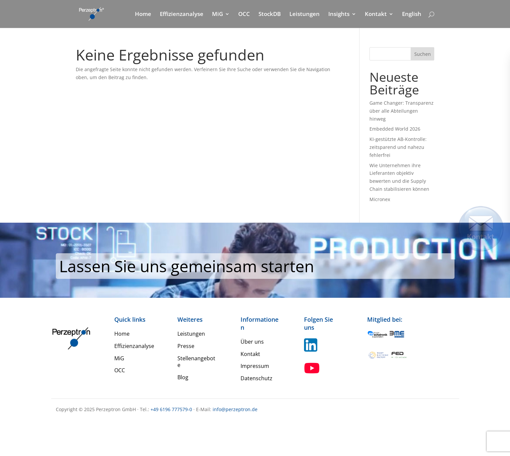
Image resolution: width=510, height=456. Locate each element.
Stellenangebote (196, 362)
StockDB (269, 15)
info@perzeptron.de (235, 409)
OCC (244, 15)
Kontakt (376, 15)
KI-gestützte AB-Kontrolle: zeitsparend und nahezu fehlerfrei (398, 147)
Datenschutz (256, 378)
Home (143, 15)
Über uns (252, 341)
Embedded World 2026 (394, 129)
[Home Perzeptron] (95, 13)
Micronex (379, 199)
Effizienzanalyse (181, 15)
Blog (182, 377)
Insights (339, 15)
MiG (217, 15)
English (411, 15)
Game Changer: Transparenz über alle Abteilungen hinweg (401, 111)
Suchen (422, 54)
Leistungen (304, 15)
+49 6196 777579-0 (171, 409)
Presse (185, 346)
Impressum (255, 366)
